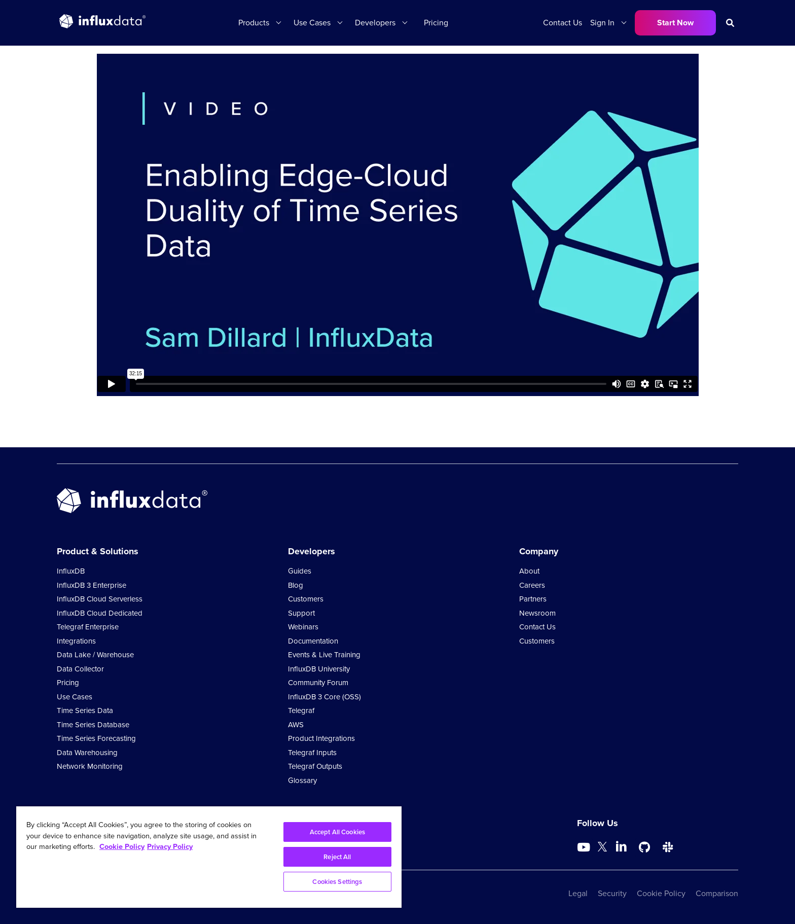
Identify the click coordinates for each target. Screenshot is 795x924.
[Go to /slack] (668, 847)
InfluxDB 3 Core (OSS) (324, 696)
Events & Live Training (324, 654)
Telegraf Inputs (312, 752)
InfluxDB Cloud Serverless (99, 599)
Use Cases (312, 22)
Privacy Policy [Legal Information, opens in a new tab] (170, 846)
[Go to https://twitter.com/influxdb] (602, 849)
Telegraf (301, 710)
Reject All (337, 857)
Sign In (602, 22)
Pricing (436, 22)
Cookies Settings (337, 881)
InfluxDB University (319, 668)
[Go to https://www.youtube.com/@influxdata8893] (585, 847)
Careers (532, 585)
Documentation (313, 641)
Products (253, 22)
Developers (375, 22)
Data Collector (80, 668)
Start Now (675, 22)
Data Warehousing (87, 752)
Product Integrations (321, 738)
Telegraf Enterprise (88, 626)
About (529, 571)
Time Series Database (93, 724)
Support (301, 613)
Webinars (303, 626)
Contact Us (562, 22)
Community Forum (318, 682)
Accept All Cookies (337, 832)
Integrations (76, 641)
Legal (578, 893)
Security (612, 893)
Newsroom (537, 613)
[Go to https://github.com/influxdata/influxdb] (644, 847)
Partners (533, 599)
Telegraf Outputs (315, 766)
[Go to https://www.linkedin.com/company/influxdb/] (621, 846)
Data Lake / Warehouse (95, 654)
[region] (209, 857)
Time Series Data (85, 710)
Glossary (302, 780)
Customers (305, 599)
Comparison (717, 893)
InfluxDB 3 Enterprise (91, 585)
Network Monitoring (90, 766)
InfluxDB (71, 571)
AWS (296, 724)
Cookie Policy (661, 893)
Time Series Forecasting (96, 738)
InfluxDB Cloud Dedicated (99, 613)
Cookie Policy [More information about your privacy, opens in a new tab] (121, 846)
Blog (295, 585)
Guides (299, 571)
